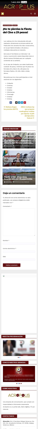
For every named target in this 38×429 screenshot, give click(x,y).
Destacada (13, 138)
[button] (31, 13)
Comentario (7, 206)
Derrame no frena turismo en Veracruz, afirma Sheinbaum (18, 160)
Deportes (7, 138)
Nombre (6, 240)
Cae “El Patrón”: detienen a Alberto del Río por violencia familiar (18, 143)
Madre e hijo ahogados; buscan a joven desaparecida (18, 178)
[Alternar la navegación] (35, 13)
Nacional (15, 25)
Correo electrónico (9, 248)
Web (4, 256)
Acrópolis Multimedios (21, 145)
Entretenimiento (7, 25)
